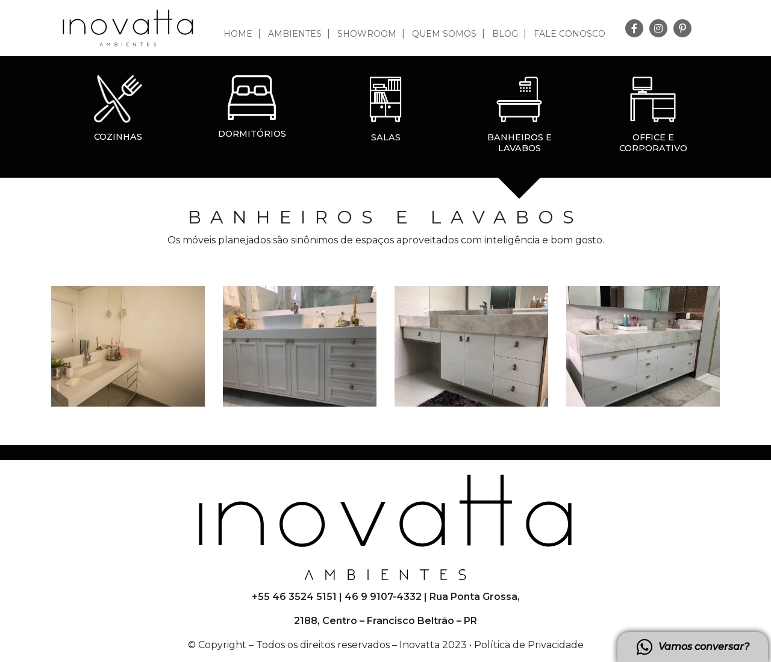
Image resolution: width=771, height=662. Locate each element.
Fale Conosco (569, 33)
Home (237, 33)
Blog (505, 33)
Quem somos (444, 33)
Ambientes (295, 33)
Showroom (366, 33)
